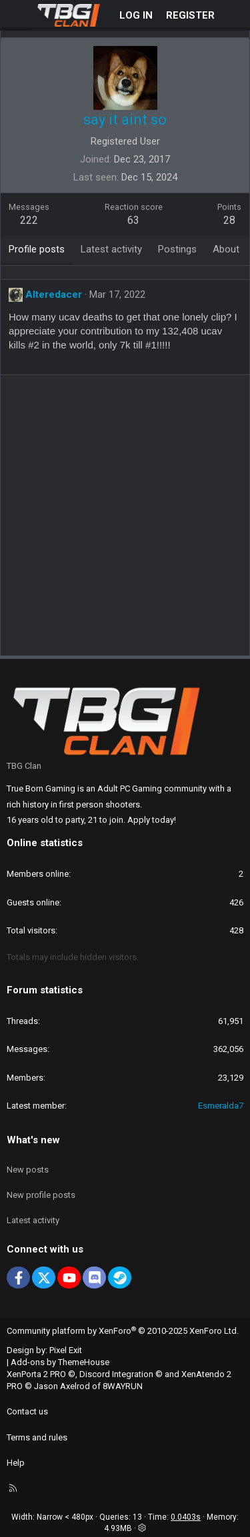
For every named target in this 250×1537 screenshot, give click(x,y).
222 (29, 220)
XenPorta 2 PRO (36, 1374)
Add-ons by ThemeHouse (60, 1362)
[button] (142, 1528)
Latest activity (33, 1220)
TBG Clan (24, 766)
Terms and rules (37, 1437)
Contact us (27, 1411)
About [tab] (226, 249)
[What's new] (234, 16)
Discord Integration (116, 1374)
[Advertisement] (125, 520)
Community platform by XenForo (123, 1331)
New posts (28, 1170)
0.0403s (186, 1517)
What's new (33, 1140)
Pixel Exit (65, 1350)
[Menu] (17, 15)
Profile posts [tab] (37, 249)
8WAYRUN (123, 1386)
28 (229, 220)
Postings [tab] (177, 249)
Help (16, 1463)
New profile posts (41, 1195)
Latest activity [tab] (111, 249)
